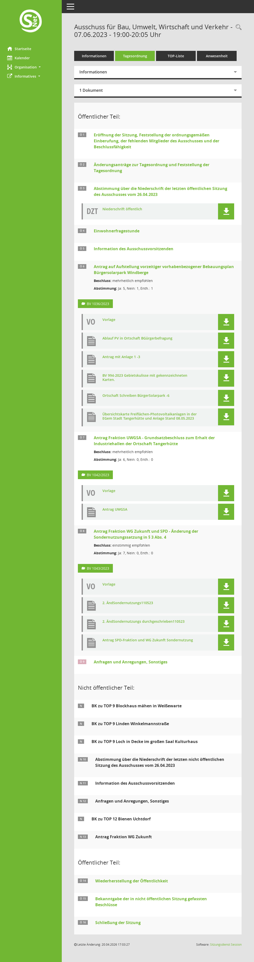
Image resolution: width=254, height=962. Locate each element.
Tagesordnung (135, 56)
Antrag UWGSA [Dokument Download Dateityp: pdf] (115, 509)
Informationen (94, 56)
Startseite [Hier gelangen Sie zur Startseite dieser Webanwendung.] (19, 48)
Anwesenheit (217, 56)
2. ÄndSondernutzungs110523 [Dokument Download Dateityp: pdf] (128, 603)
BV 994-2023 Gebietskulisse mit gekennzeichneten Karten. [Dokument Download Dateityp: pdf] (145, 377)
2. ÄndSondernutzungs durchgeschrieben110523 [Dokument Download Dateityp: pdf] (144, 622)
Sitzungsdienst (226, 944)
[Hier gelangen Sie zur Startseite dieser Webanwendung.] (31, 21)
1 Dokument (91, 90)
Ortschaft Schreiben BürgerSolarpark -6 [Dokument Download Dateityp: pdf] (136, 396)
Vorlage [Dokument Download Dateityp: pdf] (109, 320)
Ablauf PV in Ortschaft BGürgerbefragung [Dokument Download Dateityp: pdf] (138, 338)
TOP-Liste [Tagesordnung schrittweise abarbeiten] (176, 56)
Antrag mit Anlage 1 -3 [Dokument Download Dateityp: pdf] (121, 357)
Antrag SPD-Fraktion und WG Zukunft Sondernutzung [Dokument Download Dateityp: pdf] (148, 640)
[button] (31, 67)
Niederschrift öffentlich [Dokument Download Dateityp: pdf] (122, 209)
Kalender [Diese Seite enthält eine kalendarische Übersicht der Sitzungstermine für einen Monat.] (18, 57)
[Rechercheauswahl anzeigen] (237, 27)
